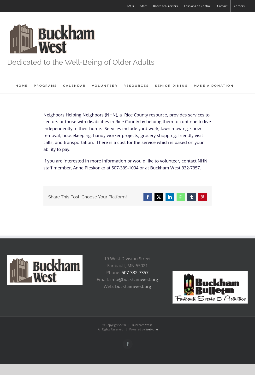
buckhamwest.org (133, 286)
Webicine (152, 329)
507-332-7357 (135, 272)
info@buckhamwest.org (134, 279)
